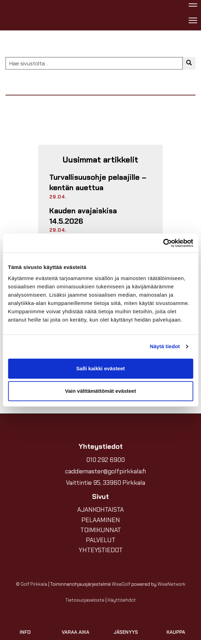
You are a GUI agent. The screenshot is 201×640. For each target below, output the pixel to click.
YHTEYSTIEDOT (101, 550)
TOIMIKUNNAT (100, 530)
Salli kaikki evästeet (100, 368)
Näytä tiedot (165, 346)
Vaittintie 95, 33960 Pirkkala (105, 483)
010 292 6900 (105, 460)
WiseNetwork (171, 584)
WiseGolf (121, 584)
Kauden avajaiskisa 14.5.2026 (83, 216)
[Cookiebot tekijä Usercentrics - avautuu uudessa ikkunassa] (163, 243)
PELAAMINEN (100, 520)
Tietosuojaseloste (85, 600)
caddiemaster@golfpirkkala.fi (105, 471)
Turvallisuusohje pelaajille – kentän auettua (98, 183)
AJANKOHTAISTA (100, 509)
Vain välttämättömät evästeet (100, 391)
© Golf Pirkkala (31, 584)
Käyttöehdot (122, 600)
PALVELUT (100, 540)
